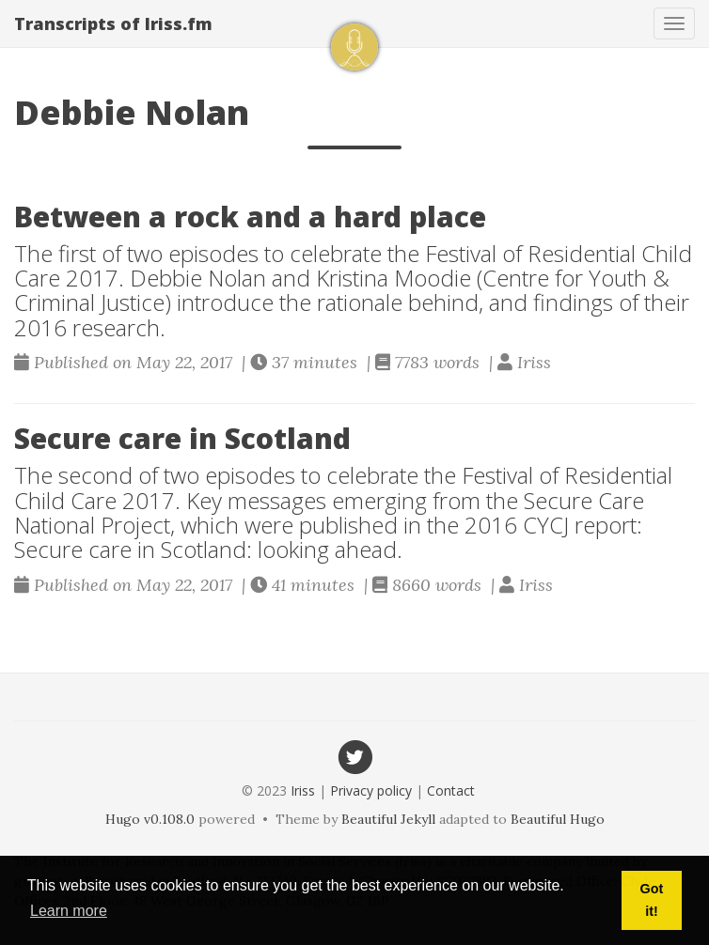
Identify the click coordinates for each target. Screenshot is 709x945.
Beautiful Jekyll (388, 819)
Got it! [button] (652, 900)
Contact (451, 790)
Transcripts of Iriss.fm (113, 23)
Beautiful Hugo (558, 819)
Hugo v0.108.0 (150, 819)
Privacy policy (371, 790)
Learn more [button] (68, 911)
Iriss (303, 790)
